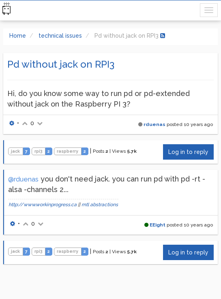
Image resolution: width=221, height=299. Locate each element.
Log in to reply (188, 152)
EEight (157, 225)
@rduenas (23, 179)
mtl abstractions (100, 204)
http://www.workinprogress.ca (43, 204)
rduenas (154, 124)
